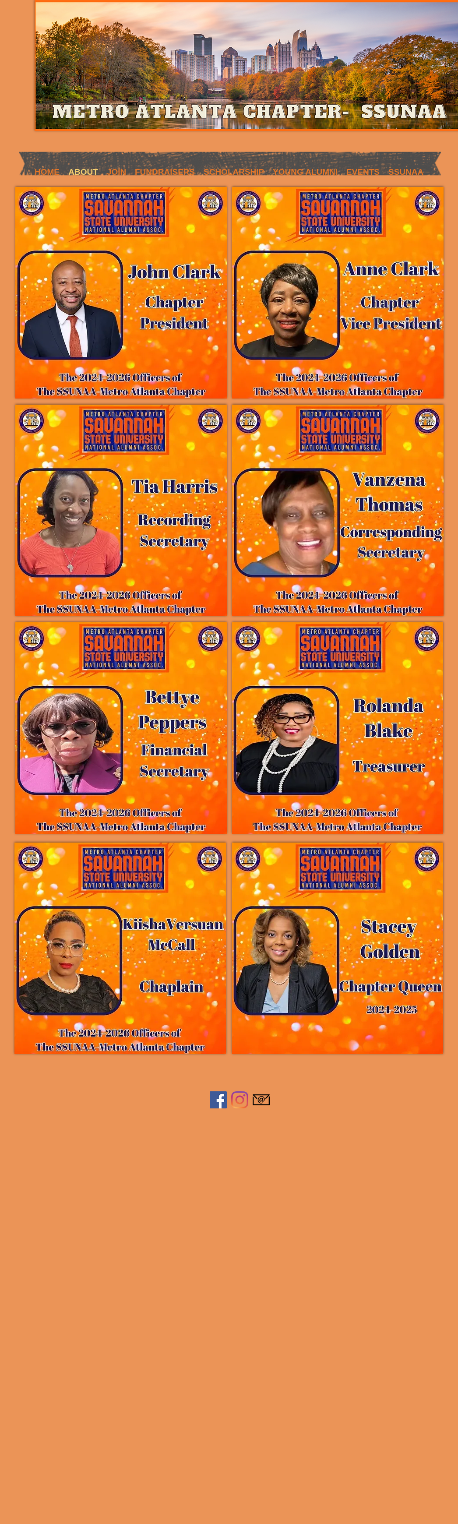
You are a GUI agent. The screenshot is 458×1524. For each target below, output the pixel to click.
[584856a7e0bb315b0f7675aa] (261, 1099)
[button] (116, 169)
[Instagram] (239, 1099)
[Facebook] (218, 1099)
